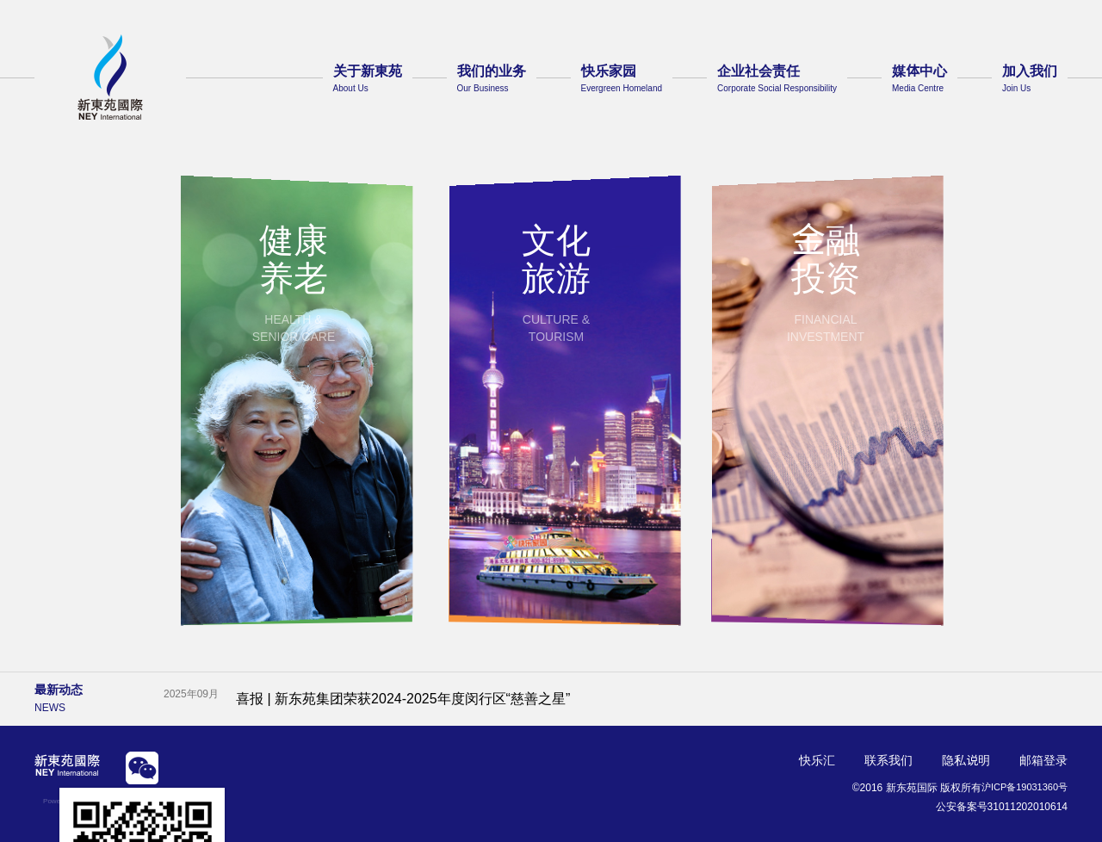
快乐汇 (817, 760)
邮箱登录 (1043, 760)
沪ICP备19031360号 (1021, 787)
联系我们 (888, 760)
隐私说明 (966, 760)
